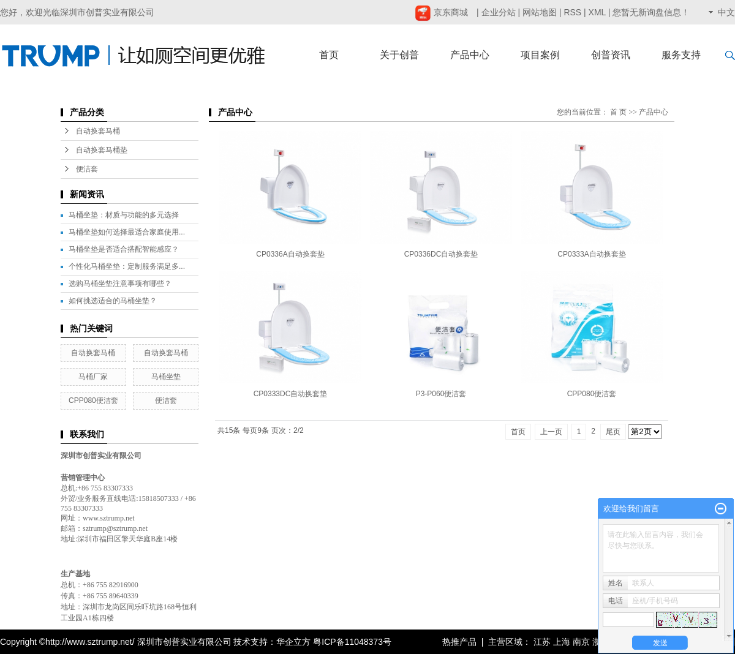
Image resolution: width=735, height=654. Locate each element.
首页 (329, 55)
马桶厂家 (93, 376)
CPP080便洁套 (93, 400)
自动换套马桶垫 (101, 150)
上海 (561, 642)
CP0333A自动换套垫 (591, 254)
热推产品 (459, 642)
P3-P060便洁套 (441, 393)
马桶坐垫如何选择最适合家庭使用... (127, 232)
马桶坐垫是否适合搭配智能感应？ (124, 249)
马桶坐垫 (166, 376)
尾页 (613, 431)
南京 (581, 642)
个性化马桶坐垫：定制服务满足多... (127, 266)
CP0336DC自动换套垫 (441, 254)
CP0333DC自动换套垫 (291, 393)
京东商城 (441, 12)
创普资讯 (610, 55)
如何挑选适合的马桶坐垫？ (113, 300)
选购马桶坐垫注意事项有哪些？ (120, 283)
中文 (726, 12)
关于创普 (399, 55)
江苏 (542, 642)
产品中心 (469, 55)
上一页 (551, 431)
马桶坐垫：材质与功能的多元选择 (124, 215)
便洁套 (87, 169)
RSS (572, 12)
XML (597, 12)
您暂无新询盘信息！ (651, 12)
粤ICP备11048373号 (352, 642)
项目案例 (540, 55)
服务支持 (681, 55)
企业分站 (498, 12)
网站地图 (539, 12)
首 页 (618, 112)
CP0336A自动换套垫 (290, 254)
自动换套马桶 (98, 131)
